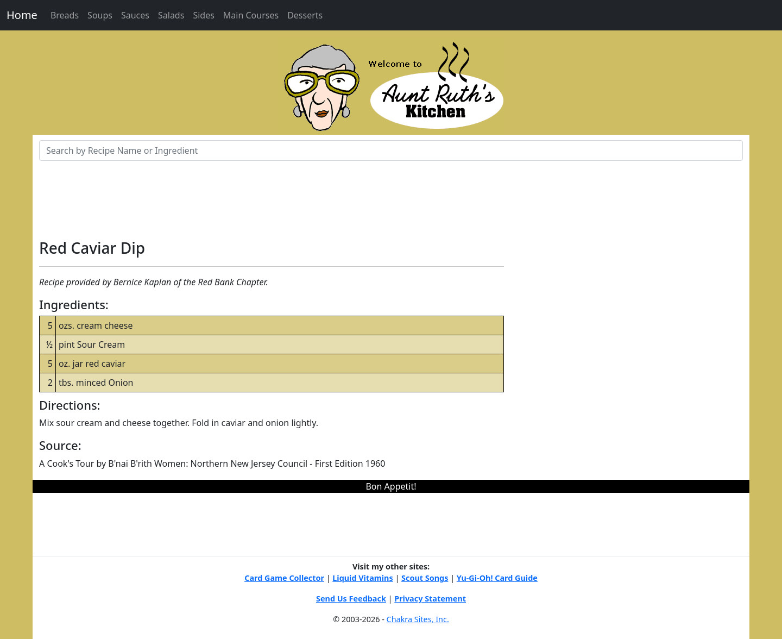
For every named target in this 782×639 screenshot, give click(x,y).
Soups (99, 15)
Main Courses (251, 15)
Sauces (135, 15)
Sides (203, 15)
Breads (65, 15)
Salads (171, 15)
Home (22, 15)
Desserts (305, 15)
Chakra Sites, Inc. (418, 619)
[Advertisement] (391, 196)
